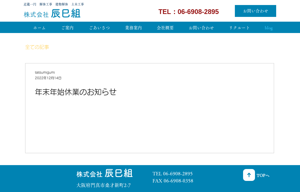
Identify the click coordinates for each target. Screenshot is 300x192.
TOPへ (263, 175)
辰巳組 (66, 13)
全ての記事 (37, 47)
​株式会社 (37, 14)
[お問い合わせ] (255, 11)
